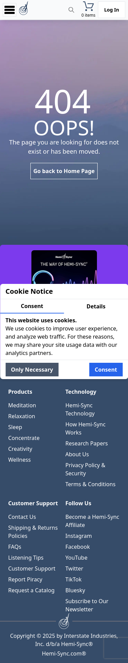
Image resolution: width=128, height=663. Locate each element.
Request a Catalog (31, 590)
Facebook (78, 546)
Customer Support (31, 568)
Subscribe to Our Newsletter (87, 605)
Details (96, 306)
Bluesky (75, 590)
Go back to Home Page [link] (64, 171)
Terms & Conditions (91, 484)
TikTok (74, 579)
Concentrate (24, 438)
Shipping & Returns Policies (33, 532)
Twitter (74, 568)
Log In (111, 9)
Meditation (22, 405)
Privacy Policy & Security (85, 469)
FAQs (14, 546)
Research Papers (87, 443)
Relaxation (21, 416)
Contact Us (22, 517)
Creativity (20, 449)
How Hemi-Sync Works (86, 428)
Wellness (19, 459)
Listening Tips (25, 557)
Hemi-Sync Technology (80, 409)
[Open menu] (9, 9)
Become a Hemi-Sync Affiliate (92, 521)
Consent (32, 306)
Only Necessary (32, 369)
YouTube (77, 557)
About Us (77, 454)
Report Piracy (25, 579)
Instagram (79, 536)
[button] (88, 9)
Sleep (15, 427)
